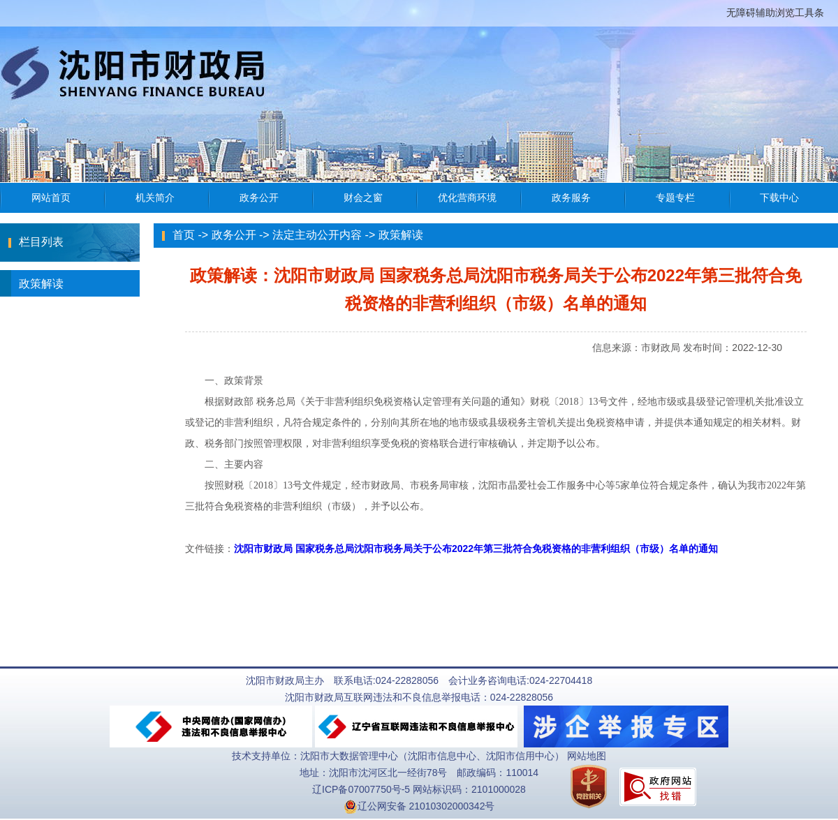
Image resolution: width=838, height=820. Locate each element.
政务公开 (234, 235)
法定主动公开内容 (317, 235)
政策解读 (32, 283)
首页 (183, 235)
